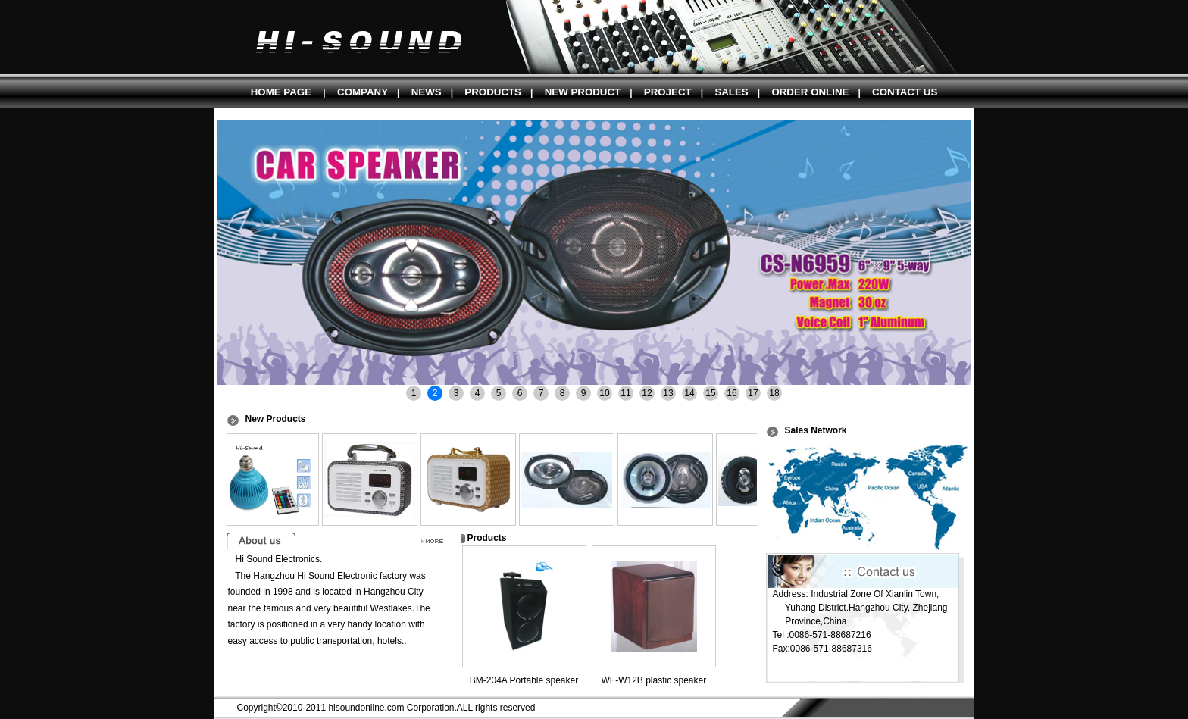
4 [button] (477, 393)
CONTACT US (904, 92)
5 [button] (499, 393)
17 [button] (753, 393)
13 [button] (668, 393)
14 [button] (689, 393)
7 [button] (541, 393)
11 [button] (625, 393)
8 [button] (562, 393)
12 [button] (647, 393)
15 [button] (710, 393)
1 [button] (414, 393)
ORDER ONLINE (810, 92)
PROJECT (668, 92)
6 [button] (520, 393)
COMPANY (362, 92)
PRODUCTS (492, 92)
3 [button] (456, 393)
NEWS (426, 92)
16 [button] (731, 393)
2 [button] (435, 393)
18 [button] (774, 393)
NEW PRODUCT (583, 92)
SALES (731, 92)
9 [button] (583, 393)
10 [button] (604, 393)
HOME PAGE (281, 92)
